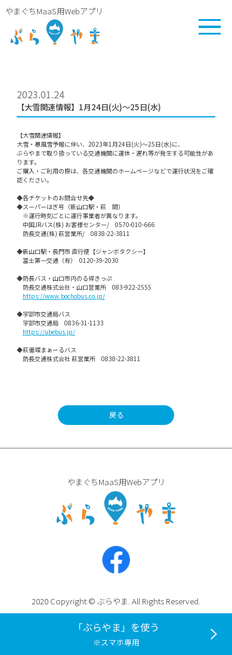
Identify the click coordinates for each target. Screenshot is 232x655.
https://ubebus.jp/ (49, 331)
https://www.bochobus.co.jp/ (64, 295)
